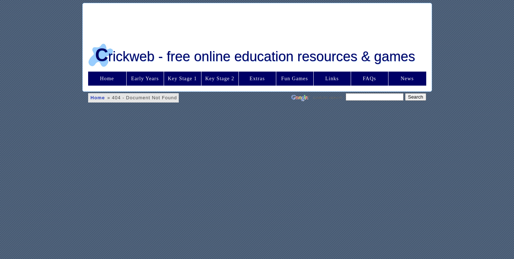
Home (107, 78)
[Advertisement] (257, 21)
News (407, 78)
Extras (257, 78)
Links (332, 78)
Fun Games (294, 78)
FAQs (369, 78)
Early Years (145, 78)
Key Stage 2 (220, 78)
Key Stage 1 (182, 78)
